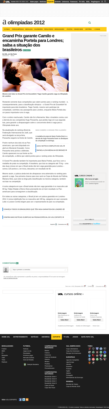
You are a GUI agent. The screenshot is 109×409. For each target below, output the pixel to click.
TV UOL (82, 2)
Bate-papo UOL (87, 337)
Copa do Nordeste (50, 357)
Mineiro (47, 361)
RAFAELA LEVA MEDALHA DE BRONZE (51, 150)
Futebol (4, 349)
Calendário (38, 29)
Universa (65, 2)
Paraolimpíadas (18, 29)
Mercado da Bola (28, 357)
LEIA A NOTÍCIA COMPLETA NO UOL (50, 146)
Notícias (43, 2)
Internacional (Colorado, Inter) (93, 359)
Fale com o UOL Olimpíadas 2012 (74, 286)
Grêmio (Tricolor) (89, 359)
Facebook (20, 399)
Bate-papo (34, 2)
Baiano (47, 350)
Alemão (68, 364)
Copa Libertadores (72, 349)
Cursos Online (86, 176)
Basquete (5, 355)
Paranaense (48, 366)
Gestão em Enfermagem (83, 326)
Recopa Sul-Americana (73, 353)
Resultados (48, 29)
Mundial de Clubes (72, 384)
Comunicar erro (62, 224)
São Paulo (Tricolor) (105, 359)
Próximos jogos (28, 355)
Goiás (105, 355)
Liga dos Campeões (72, 360)
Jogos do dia (27, 351)
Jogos (75, 337)
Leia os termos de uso (11, 278)
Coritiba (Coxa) (101, 352)
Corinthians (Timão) (97, 352)
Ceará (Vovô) (89, 352)
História (89, 29)
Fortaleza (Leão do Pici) (101, 355)
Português (69, 375)
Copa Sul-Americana (72, 351)
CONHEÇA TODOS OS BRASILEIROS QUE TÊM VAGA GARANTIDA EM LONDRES (33, 209)
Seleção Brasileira (33, 364)
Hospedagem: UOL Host (102, 407)
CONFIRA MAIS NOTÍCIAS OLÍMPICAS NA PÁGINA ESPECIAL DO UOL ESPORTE (33, 217)
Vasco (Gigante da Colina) (93, 362)
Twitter (24, 399)
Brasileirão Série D (51, 383)
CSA (89, 355)
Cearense (48, 355)
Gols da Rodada (28, 360)
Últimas (7, 29)
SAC (27, 1)
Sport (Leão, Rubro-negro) (89, 362)
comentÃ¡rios (8, 263)
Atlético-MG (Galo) (93, 348)
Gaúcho (47, 359)
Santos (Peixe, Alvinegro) (101, 359)
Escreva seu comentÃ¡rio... (39, 270)
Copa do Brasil (49, 385)
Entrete (58, 2)
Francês (68, 369)
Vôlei (3, 357)
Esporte (50, 2)
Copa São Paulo (50, 387)
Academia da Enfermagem (66, 326)
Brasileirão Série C (51, 381)
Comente (27, 50)
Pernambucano (49, 368)
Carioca (47, 353)
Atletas (69, 29)
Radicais (4, 362)
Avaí (97, 348)
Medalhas (29, 29)
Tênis (3, 360)
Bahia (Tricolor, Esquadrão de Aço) (101, 348)
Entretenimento (20, 337)
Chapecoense (93, 352)
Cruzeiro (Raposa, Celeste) (105, 352)
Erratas (90, 286)
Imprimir (52, 224)
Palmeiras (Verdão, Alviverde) (97, 359)
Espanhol (69, 366)
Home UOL (6, 337)
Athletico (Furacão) (89, 348)
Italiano (68, 373)
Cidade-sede (79, 29)
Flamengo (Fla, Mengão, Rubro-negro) (93, 355)
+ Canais (97, 29)
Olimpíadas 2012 (26, 22)
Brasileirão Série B (51, 379)
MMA (3, 351)
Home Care (96, 326)
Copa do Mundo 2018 (73, 386)
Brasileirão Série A (50, 376)
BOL (88, 2)
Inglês (68, 371)
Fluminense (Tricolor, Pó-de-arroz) (97, 355)
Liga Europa (70, 362)
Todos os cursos (99, 294)
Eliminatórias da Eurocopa (74, 377)
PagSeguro (95, 2)
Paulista (47, 364)
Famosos (74, 2)
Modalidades (60, 29)
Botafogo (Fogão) (105, 348)
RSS (27, 399)
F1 (2, 353)
